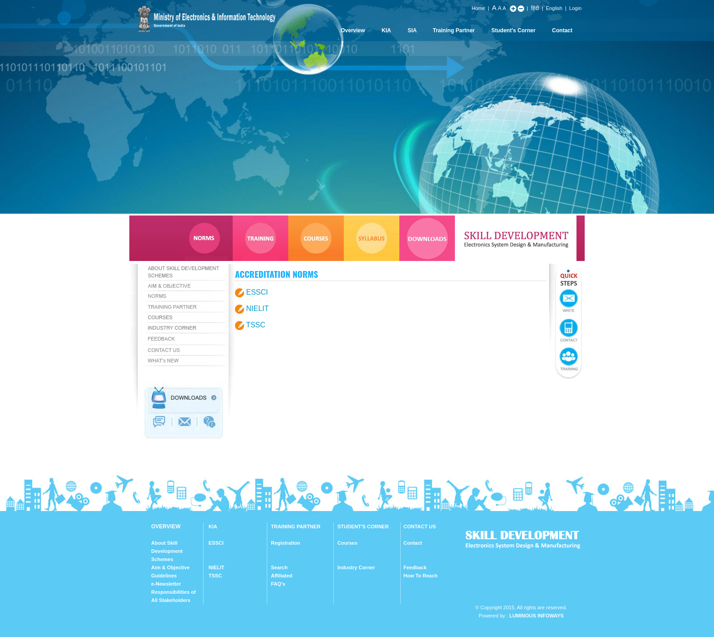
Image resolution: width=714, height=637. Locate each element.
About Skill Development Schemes (167, 551)
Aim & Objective (170, 567)
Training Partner (454, 30)
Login (575, 8)
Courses (347, 543)
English (554, 8)
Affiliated (281, 575)
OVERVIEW (165, 526)
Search (279, 567)
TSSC (255, 325)
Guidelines (164, 575)
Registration (285, 543)
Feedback (415, 567)
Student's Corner (513, 30)
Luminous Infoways (536, 615)
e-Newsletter (166, 584)
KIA (386, 30)
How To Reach (420, 575)
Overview (353, 30)
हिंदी (535, 8)
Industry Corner (356, 567)
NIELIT (257, 308)
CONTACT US (419, 526)
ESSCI (257, 292)
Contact (562, 30)
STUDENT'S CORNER (363, 526)
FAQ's (278, 584)
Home (478, 8)
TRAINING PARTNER (296, 526)
